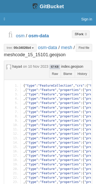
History (82, 74)
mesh (66, 47)
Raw (55, 74)
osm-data (38, 35)
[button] (4, 19)
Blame (67, 74)
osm (20, 35)
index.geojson (72, 66)
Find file (84, 48)
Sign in (86, 19)
